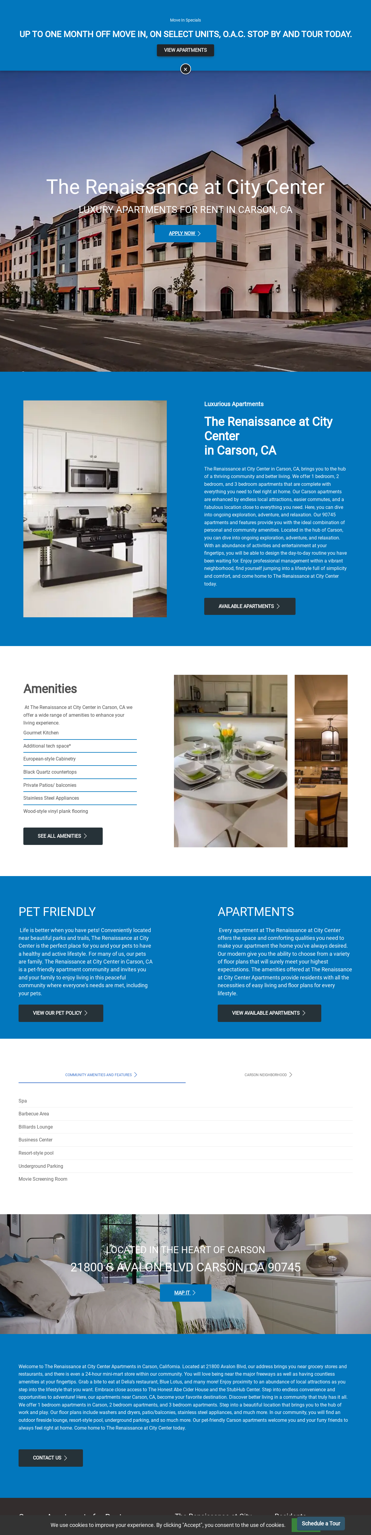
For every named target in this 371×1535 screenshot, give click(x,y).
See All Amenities (63, 836)
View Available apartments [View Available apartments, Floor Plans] (269, 1013)
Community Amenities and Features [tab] (102, 1075)
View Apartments (185, 50)
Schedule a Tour (321, 1523)
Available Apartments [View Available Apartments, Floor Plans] (250, 606)
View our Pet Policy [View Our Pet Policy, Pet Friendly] (61, 1013)
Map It (185, 1293)
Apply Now (185, 234)
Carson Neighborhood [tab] (269, 1075)
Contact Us (51, 1458)
